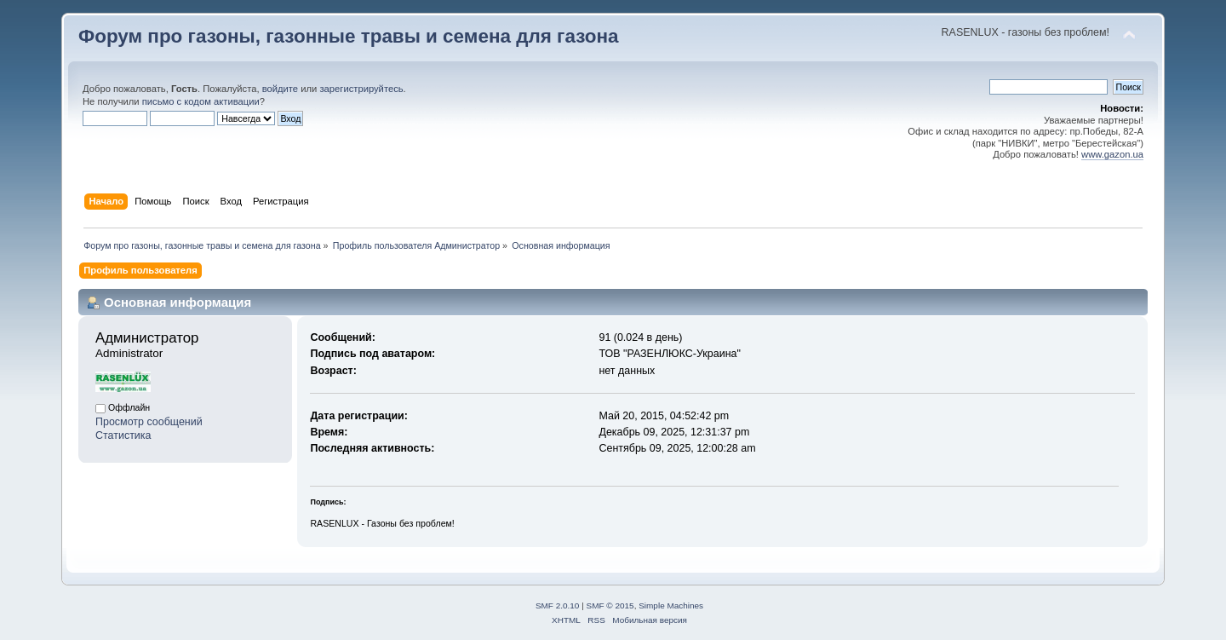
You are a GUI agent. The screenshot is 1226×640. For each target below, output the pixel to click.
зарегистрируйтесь (361, 89)
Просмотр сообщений (149, 422)
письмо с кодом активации (201, 101)
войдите (280, 89)
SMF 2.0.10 (558, 605)
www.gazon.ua (1112, 154)
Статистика (123, 435)
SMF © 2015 (610, 605)
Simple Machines (671, 605)
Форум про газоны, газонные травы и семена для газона (348, 36)
